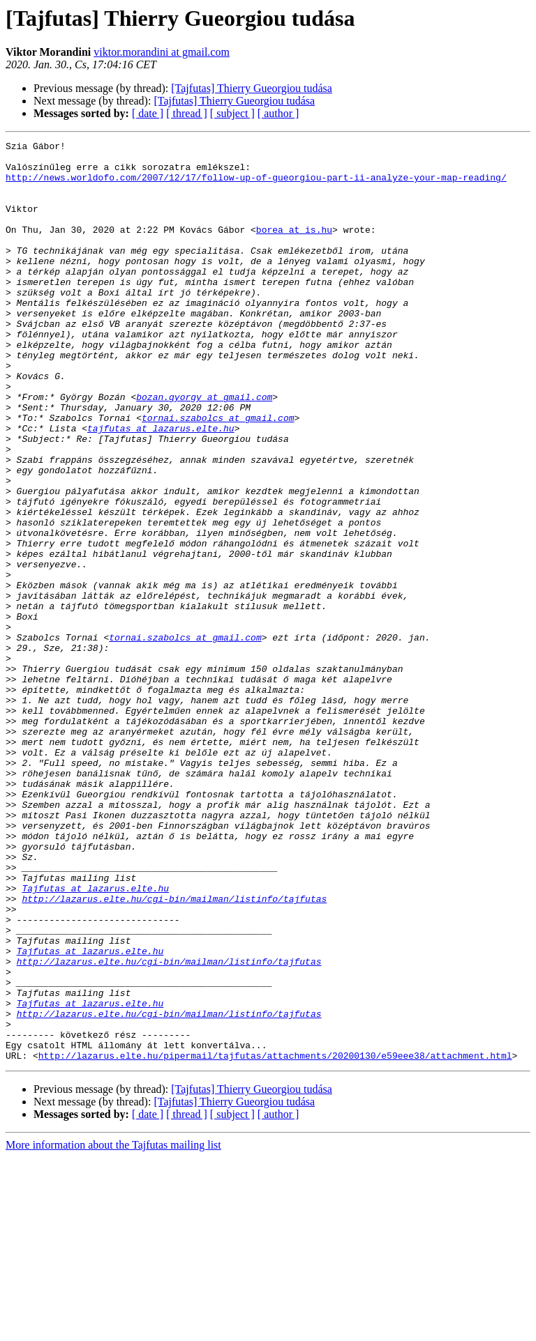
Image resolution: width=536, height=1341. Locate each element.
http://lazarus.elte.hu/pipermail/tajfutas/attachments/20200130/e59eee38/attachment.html (275, 1239)
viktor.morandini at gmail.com (162, 52)
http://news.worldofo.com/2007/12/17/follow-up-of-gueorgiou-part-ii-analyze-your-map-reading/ (256, 185)
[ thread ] (186, 113)
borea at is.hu (294, 248)
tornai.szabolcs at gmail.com (218, 474)
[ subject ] (232, 113)
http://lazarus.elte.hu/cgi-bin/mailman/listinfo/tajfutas (174, 1051)
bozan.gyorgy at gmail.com (204, 449)
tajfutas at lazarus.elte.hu (160, 486)
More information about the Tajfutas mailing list (113, 1329)
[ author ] (278, 113)
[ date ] (147, 113)
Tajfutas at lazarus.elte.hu (95, 1038)
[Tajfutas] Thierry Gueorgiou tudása (251, 88)
